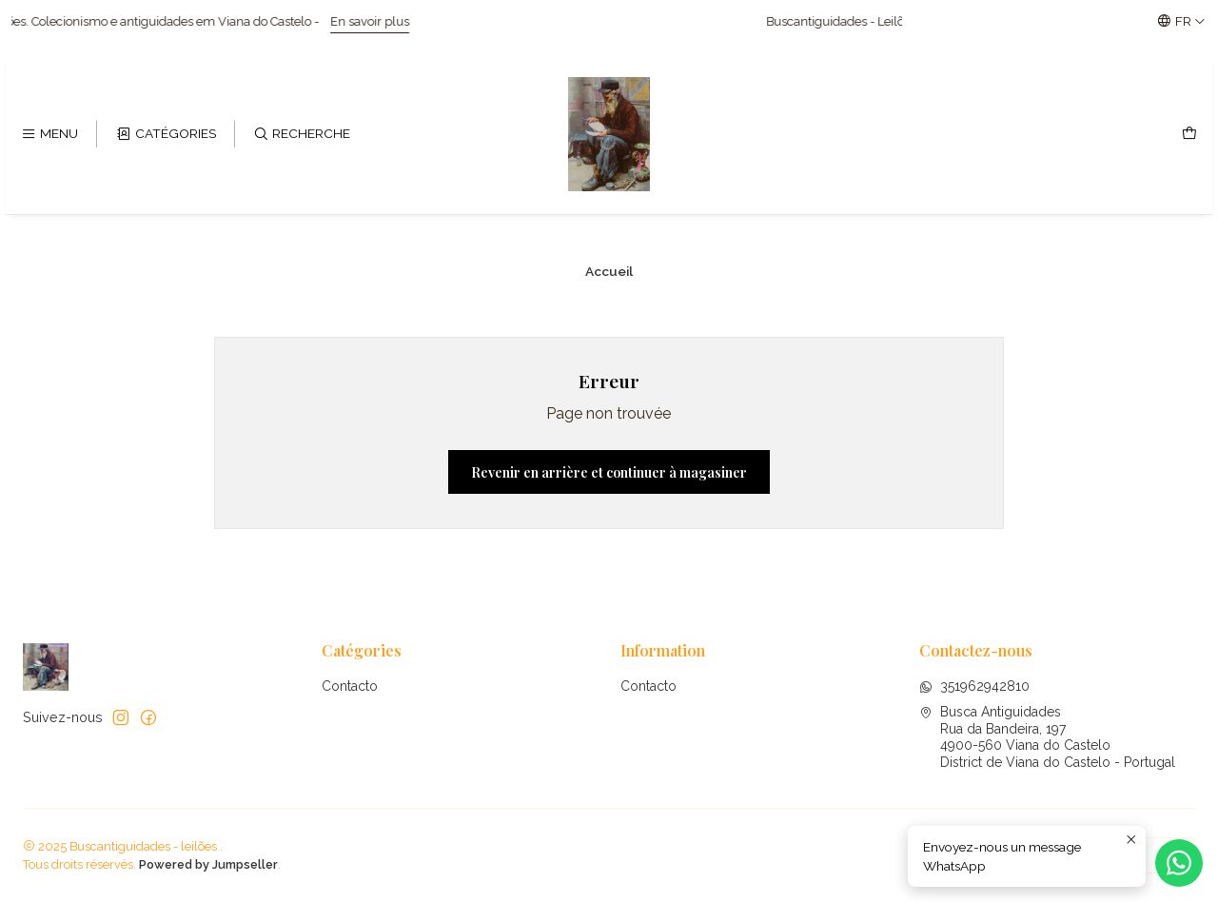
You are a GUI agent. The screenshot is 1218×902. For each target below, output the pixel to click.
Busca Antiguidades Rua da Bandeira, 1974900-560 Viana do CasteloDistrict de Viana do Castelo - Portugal (1047, 737)
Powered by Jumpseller (208, 864)
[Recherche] (301, 134)
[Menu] (49, 134)
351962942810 (974, 686)
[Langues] (1181, 21)
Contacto (350, 686)
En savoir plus (394, 21)
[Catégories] (165, 134)
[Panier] (1189, 134)
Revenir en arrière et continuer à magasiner (609, 471)
